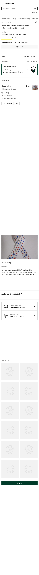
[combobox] (19, 8)
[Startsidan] (9, 3)
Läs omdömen (7, 103)
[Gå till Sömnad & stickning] (24, 18)
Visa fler (19, 483)
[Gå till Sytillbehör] (35, 18)
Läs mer (24, 34)
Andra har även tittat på (12, 294)
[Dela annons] (36, 22)
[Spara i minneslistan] (19, 47)
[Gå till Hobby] (14, 18)
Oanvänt (4, 266)
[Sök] (35, 8)
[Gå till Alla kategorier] (5, 18)
